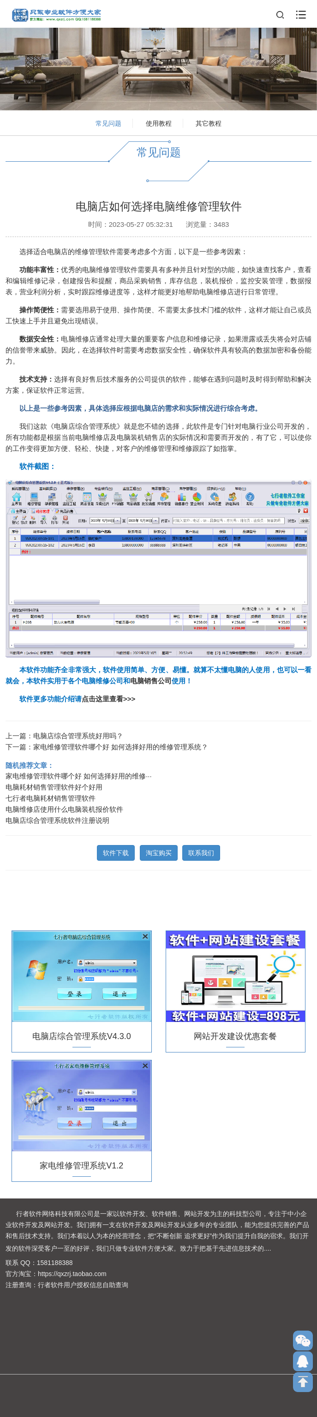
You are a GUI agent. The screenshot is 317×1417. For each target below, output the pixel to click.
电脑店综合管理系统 (85, 423)
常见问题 (108, 123)
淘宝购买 (159, 850)
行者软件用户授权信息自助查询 (83, 1285)
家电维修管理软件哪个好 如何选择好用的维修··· (79, 773)
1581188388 (55, 1262)
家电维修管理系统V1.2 (81, 1163)
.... (267, 1248)
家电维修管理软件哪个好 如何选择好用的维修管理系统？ (120, 744)
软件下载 (116, 850)
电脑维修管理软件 (110, 266)
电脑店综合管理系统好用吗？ (78, 733)
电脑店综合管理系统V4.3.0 (81, 1033)
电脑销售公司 (151, 678)
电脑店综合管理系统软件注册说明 (57, 817)
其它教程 (208, 123)
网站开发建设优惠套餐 (235, 1033)
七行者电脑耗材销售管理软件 (51, 795)
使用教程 (159, 123)
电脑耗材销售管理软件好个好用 (54, 784)
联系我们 (201, 850)
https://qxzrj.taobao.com (72, 1273)
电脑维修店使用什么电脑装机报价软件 (64, 806)
